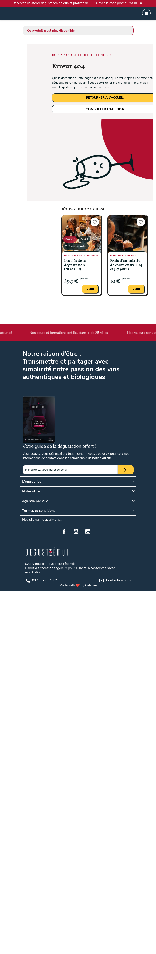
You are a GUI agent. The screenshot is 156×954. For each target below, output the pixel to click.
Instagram (87, 531)
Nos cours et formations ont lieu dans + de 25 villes (69, 333)
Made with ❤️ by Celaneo (78, 585)
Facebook (64, 531)
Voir (90, 289)
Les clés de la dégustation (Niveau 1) (75, 265)
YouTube (76, 531)
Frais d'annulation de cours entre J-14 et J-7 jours (126, 265)
